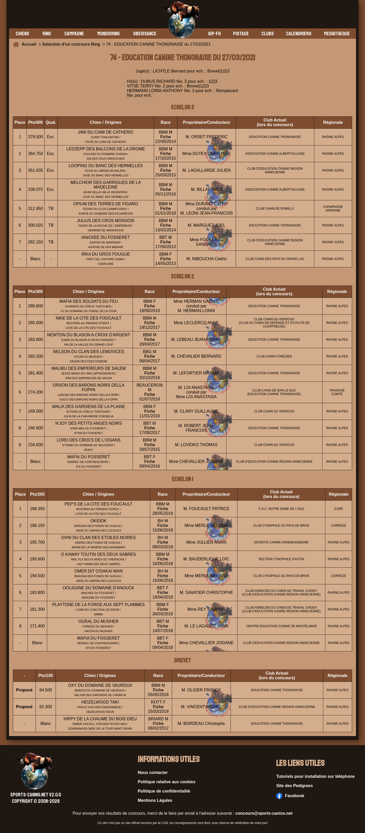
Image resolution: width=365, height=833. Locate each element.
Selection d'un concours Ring (71, 44)
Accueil (30, 44)
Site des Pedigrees (294, 785)
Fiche (165, 137)
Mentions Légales (155, 800)
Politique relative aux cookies (167, 782)
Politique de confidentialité (164, 791)
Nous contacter (153, 772)
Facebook (290, 796)
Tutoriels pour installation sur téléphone (315, 776)
